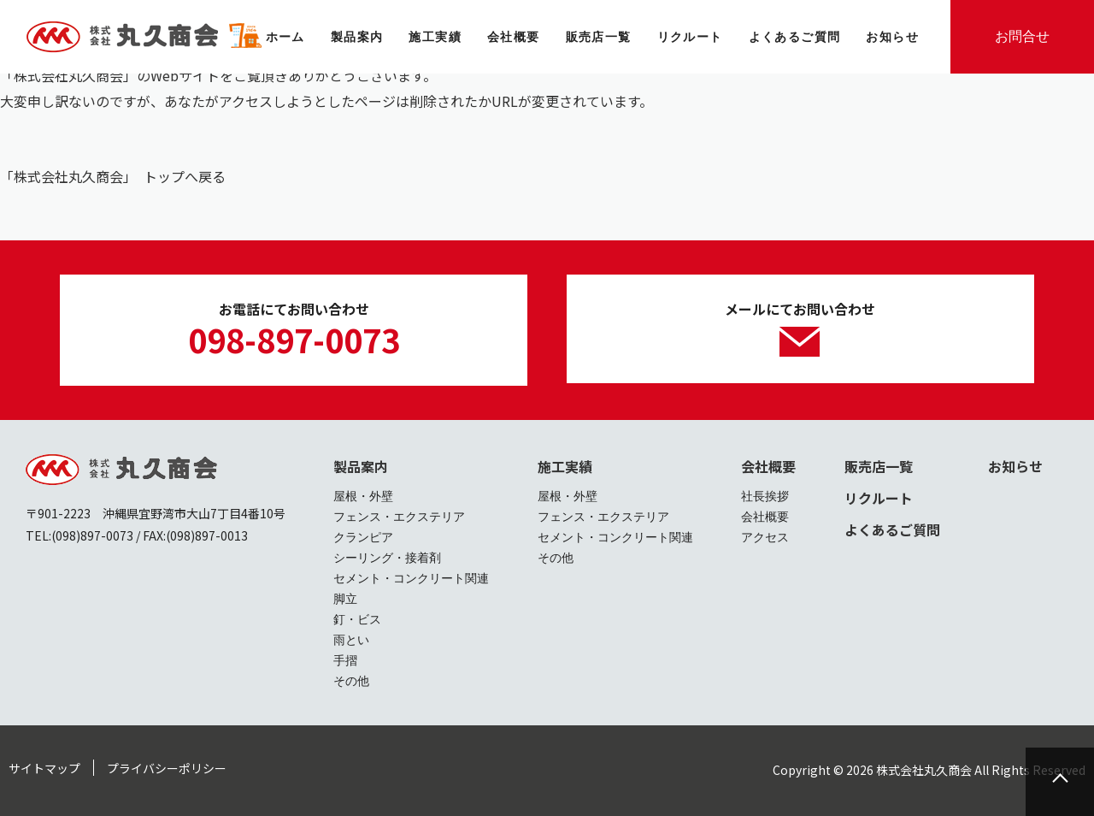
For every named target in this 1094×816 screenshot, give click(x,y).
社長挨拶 (765, 496)
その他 (351, 681)
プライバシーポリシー (166, 768)
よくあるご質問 (892, 529)
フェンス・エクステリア (399, 516)
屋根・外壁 (363, 496)
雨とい (351, 640)
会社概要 (768, 466)
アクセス (765, 537)
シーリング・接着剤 (387, 558)
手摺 (345, 660)
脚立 (345, 599)
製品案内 (360, 466)
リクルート (878, 498)
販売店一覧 (878, 466)
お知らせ (1015, 466)
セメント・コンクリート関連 (411, 578)
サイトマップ (44, 768)
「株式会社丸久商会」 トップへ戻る (113, 176)
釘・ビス (357, 619)
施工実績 (565, 466)
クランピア (363, 537)
